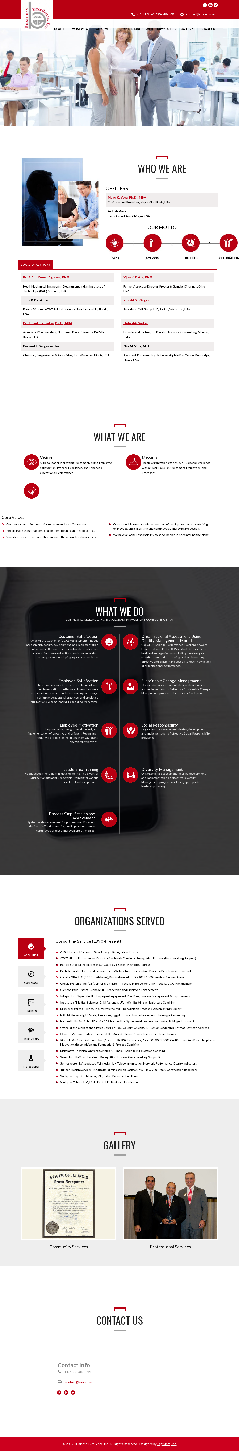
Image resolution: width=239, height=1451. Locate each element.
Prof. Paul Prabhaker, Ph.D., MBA (47, 323)
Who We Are (59, 29)
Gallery (187, 29)
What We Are (82, 29)
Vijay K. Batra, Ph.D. (138, 277)
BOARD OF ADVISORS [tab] (35, 264)
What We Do (104, 29)
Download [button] (167, 29)
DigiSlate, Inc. (167, 1444)
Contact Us (206, 29)
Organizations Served (135, 29)
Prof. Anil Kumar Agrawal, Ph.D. (46, 277)
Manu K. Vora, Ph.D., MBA (127, 197)
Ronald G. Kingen (136, 300)
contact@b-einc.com (200, 14)
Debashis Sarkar (135, 323)
